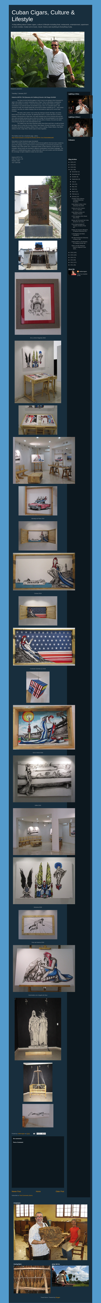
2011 (72, 265)
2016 (72, 252)
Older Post (60, 1191)
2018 (72, 167)
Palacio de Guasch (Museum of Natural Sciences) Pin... (80, 230)
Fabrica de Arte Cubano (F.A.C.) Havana (78, 208)
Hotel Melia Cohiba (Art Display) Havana (78, 212)
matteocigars (83, 271)
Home (38, 1191)
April (73, 189)
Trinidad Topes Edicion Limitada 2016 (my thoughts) (78, 200)
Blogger (58, 1297)
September (75, 179)
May (73, 186)
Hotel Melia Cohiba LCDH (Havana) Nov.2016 (79, 204)
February (74, 194)
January (74, 196)
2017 (72, 169)
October (74, 176)
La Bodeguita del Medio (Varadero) (78, 234)
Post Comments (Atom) (26, 1195)
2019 (72, 164)
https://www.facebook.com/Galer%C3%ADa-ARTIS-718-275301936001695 (33, 137)
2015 (72, 255)
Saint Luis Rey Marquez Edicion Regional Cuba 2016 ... (79, 247)
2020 (72, 162)
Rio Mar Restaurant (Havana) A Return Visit (80, 238)
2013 (72, 260)
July (73, 181)
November (75, 174)
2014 (72, 257)
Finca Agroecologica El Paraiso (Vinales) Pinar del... (79, 225)
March (74, 191)
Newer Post (16, 1191)
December (75, 171)
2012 (72, 262)
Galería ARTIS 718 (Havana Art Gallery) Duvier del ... (79, 242)
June (73, 184)
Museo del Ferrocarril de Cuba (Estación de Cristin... (80, 220)
